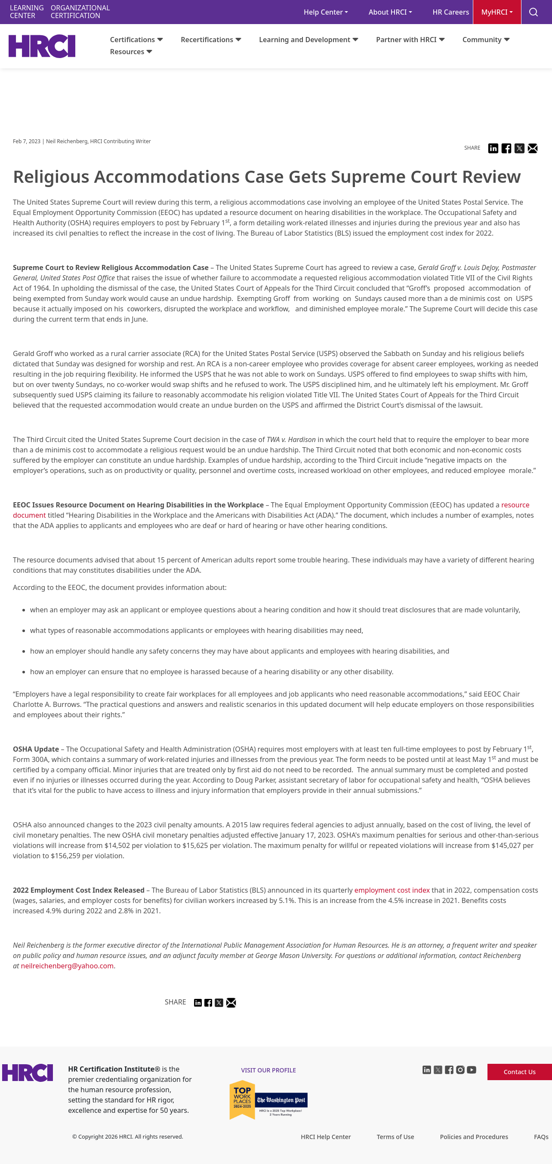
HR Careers (451, 12)
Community (482, 39)
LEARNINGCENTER (27, 11)
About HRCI (388, 12)
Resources (127, 51)
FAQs (541, 1137)
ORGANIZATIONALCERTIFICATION (80, 11)
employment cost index (392, 890)
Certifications (132, 39)
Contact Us (520, 1072)
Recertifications (207, 39)
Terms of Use (395, 1137)
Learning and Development (304, 39)
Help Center (323, 12)
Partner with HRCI (406, 39)
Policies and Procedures (474, 1137)
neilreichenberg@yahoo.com (67, 966)
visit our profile (268, 1070)
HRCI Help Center (326, 1137)
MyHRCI (494, 12)
